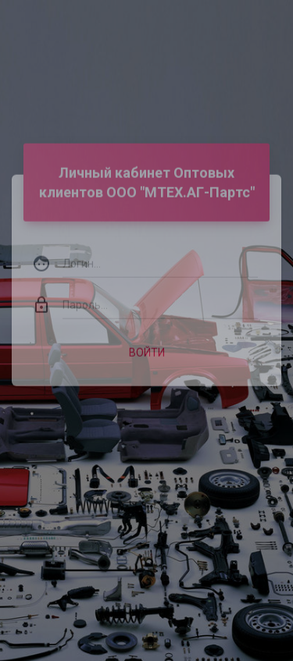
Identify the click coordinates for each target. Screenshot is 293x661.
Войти (147, 342)
